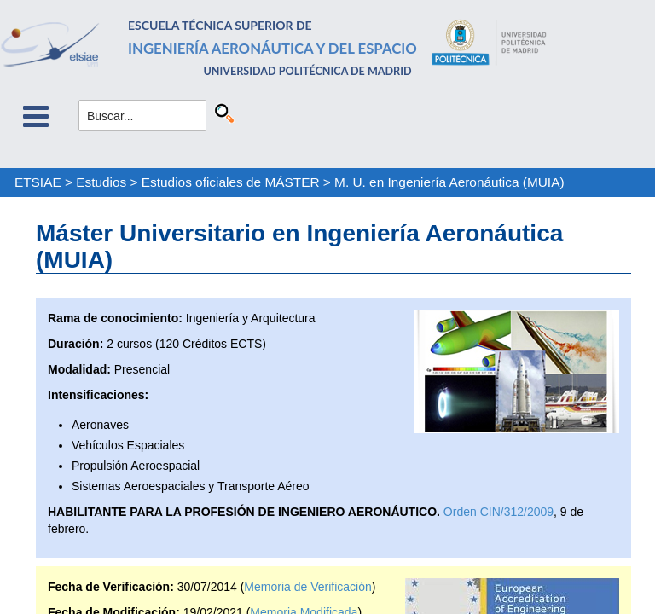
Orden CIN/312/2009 (498, 511)
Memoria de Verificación (307, 587)
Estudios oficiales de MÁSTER (231, 182)
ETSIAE (37, 182)
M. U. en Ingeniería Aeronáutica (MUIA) (449, 182)
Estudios (101, 182)
